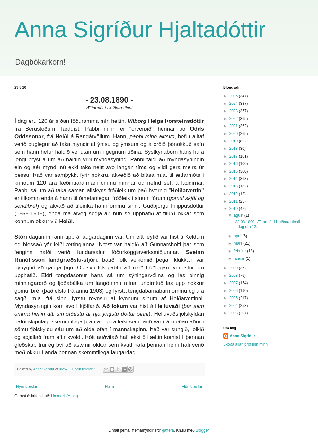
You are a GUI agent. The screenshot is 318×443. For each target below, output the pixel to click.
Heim (109, 386)
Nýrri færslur (26, 386)
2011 (234, 201)
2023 (234, 111)
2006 (234, 290)
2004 (234, 305)
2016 (234, 163)
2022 (234, 118)
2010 (234, 208)
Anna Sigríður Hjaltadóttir (140, 29)
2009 (234, 268)
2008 (234, 275)
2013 (234, 186)
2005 (234, 298)
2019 (234, 141)
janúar (240, 258)
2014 (234, 178)
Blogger (202, 430)
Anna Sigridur (242, 336)
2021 (234, 126)
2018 (234, 148)
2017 (234, 156)
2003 (234, 313)
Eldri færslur (191, 386)
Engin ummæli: (84, 369)
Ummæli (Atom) (64, 396)
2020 (234, 133)
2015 (234, 171)
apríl (238, 236)
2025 (234, 96)
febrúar (240, 251)
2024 (234, 103)
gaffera (168, 430)
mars (238, 243)
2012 (234, 194)
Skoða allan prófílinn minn (245, 344)
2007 (234, 283)
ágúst (239, 215)
